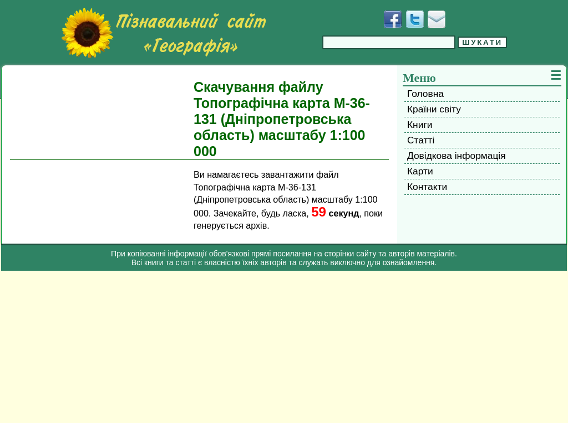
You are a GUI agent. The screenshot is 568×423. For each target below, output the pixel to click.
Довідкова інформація (456, 155)
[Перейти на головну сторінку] (163, 33)
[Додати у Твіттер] (415, 19)
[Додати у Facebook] (393, 19)
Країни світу (434, 109)
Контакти (427, 186)
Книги (419, 124)
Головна (425, 93)
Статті (420, 140)
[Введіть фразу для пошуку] (388, 42)
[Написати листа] (436, 19)
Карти (420, 171)
